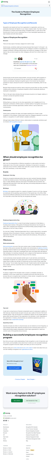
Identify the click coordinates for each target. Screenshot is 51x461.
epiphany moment (42, 248)
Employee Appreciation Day (10, 223)
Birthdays (5, 191)
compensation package (17, 319)
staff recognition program (15, 121)
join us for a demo (27, 347)
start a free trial (18, 347)
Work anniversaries (8, 246)
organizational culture (26, 349)
